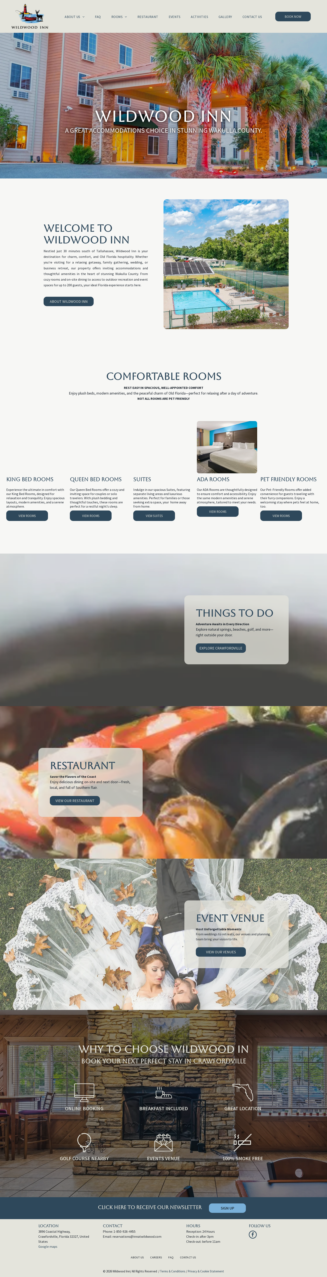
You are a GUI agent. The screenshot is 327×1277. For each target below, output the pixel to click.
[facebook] (253, 1235)
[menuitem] (74, 16)
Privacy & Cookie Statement (206, 1271)
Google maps (47, 1246)
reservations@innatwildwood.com (136, 1236)
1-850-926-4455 (124, 1231)
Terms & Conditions (172, 1271)
